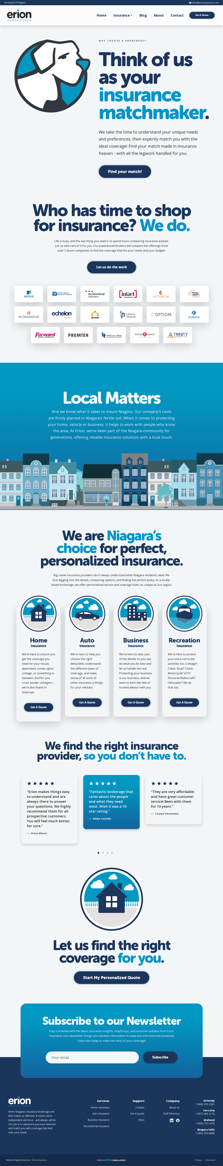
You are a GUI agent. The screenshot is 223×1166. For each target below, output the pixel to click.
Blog (143, 15)
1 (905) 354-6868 (205, 1133)
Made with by (111, 1160)
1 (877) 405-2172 (205, 1113)
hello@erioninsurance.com (204, 2)
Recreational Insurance (96, 1126)
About (159, 15)
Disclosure (210, 1160)
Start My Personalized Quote (111, 977)
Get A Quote (202, 15)
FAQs (141, 1119)
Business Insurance (98, 1119)
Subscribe (160, 1057)
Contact (177, 15)
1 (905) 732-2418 (205, 1123)
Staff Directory (171, 1113)
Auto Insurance (100, 1113)
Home (101, 15)
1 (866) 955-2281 (205, 1104)
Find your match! (125, 171)
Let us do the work (111, 267)
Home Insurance (100, 1107)
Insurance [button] (121, 15)
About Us (174, 1107)
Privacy (198, 1160)
